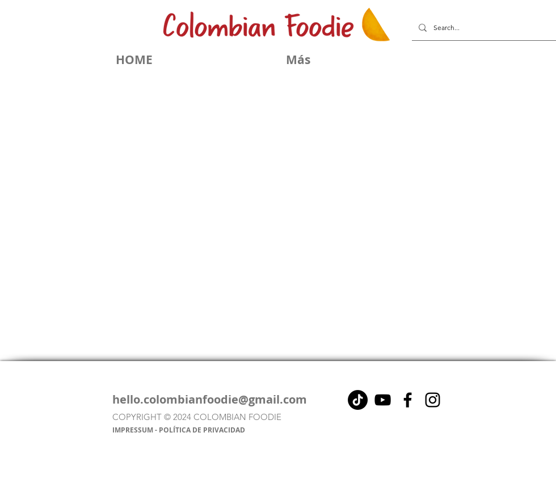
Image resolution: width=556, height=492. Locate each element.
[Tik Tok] (358, 400)
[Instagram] (433, 400)
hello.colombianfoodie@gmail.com (209, 399)
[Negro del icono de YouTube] (383, 400)
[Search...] (482, 27)
